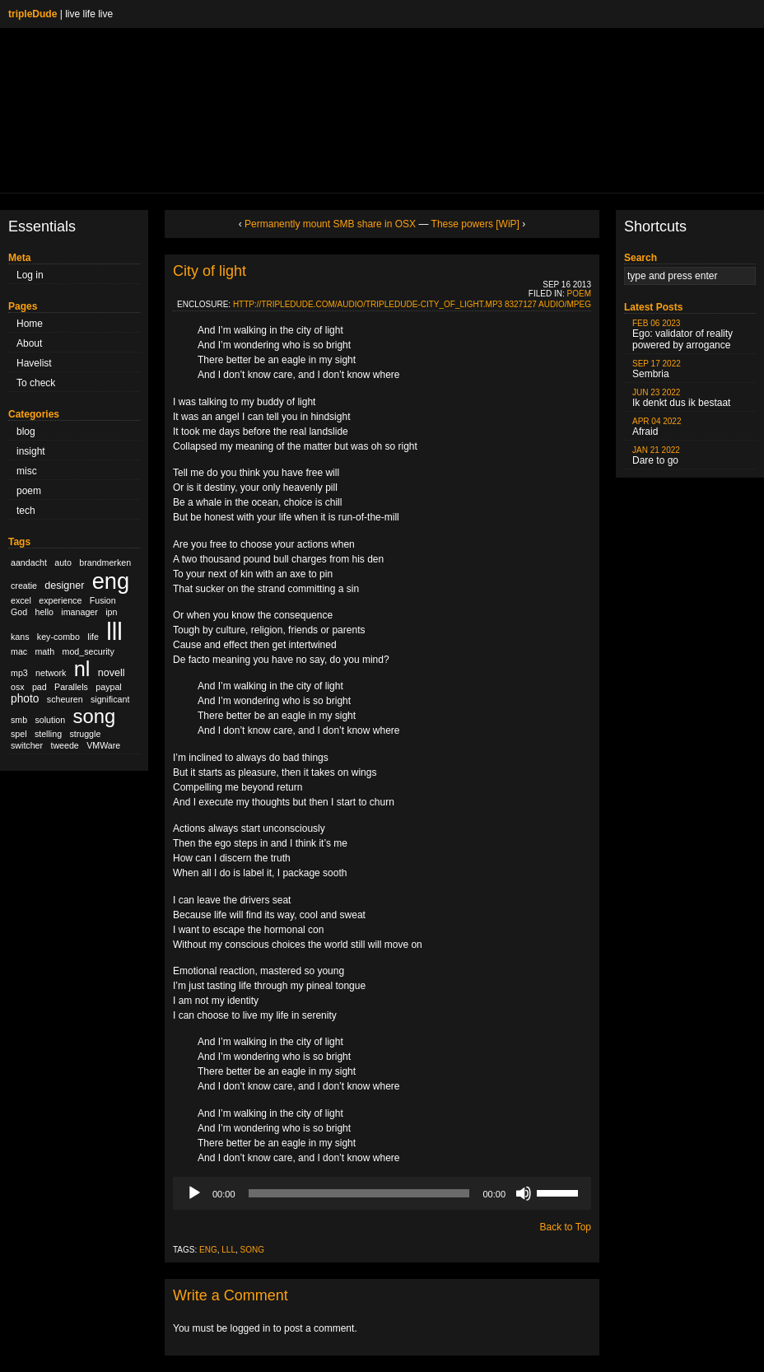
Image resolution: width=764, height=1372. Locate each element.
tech (25, 510)
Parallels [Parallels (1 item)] (71, 687)
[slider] (359, 1193)
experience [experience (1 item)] (60, 600)
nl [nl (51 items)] (82, 668)
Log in (30, 275)
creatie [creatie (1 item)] (24, 585)
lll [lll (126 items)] (114, 631)
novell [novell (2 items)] (111, 673)
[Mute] (523, 1193)
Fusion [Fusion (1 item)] (103, 600)
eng (208, 1249)
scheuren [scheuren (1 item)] (65, 699)
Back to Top (565, 1227)
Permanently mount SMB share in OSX (330, 224)
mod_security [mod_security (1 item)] (88, 651)
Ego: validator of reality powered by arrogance (682, 335)
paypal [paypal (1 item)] (108, 687)
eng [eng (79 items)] (110, 581)
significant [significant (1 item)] (110, 699)
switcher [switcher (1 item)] (27, 745)
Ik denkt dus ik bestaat (681, 398)
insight (30, 451)
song (252, 1249)
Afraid (657, 427)
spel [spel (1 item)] (19, 734)
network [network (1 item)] (50, 673)
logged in (251, 1328)
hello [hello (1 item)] (44, 612)
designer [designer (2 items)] (64, 585)
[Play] (194, 1193)
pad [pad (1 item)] (39, 687)
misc (26, 471)
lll (228, 1249)
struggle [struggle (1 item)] (84, 734)
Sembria (656, 369)
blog (25, 431)
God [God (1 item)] (19, 612)
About (29, 343)
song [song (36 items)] (94, 716)
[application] (382, 1193)
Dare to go (656, 456)
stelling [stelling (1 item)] (48, 734)
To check (35, 383)
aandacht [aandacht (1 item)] (29, 562)
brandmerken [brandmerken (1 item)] (105, 562)
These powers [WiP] (475, 224)
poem (28, 491)
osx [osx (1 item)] (18, 687)
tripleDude (32, 14)
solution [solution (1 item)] (50, 720)
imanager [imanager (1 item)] (79, 612)
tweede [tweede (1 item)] (64, 745)
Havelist (34, 363)
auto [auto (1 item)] (63, 562)
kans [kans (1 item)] (20, 637)
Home (29, 323)
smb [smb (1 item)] (19, 720)
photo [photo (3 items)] (25, 699)
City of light (209, 271)
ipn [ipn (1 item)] (111, 612)
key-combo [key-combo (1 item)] (58, 637)
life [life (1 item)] (93, 637)
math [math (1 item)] (44, 651)
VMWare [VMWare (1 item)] (103, 745)
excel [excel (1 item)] (21, 600)
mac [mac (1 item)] (19, 651)
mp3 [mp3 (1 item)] (19, 673)
